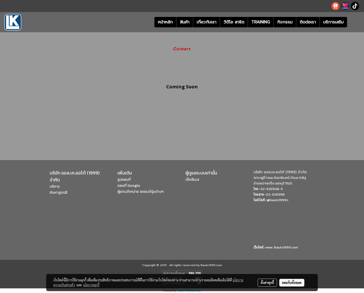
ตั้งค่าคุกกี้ (267, 282)
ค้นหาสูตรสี (58, 192)
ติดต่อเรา (308, 22)
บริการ (55, 186)
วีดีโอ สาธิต (234, 22)
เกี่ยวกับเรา (206, 22)
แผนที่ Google (128, 185)
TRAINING (260, 22)
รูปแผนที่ (124, 179)
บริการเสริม (333, 22)
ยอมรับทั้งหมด (292, 282)
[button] (354, 22)
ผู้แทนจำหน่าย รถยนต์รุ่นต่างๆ (140, 191)
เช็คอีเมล (192, 179)
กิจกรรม (284, 22)
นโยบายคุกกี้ (91, 285)
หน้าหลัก (165, 22)
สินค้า (184, 22)
